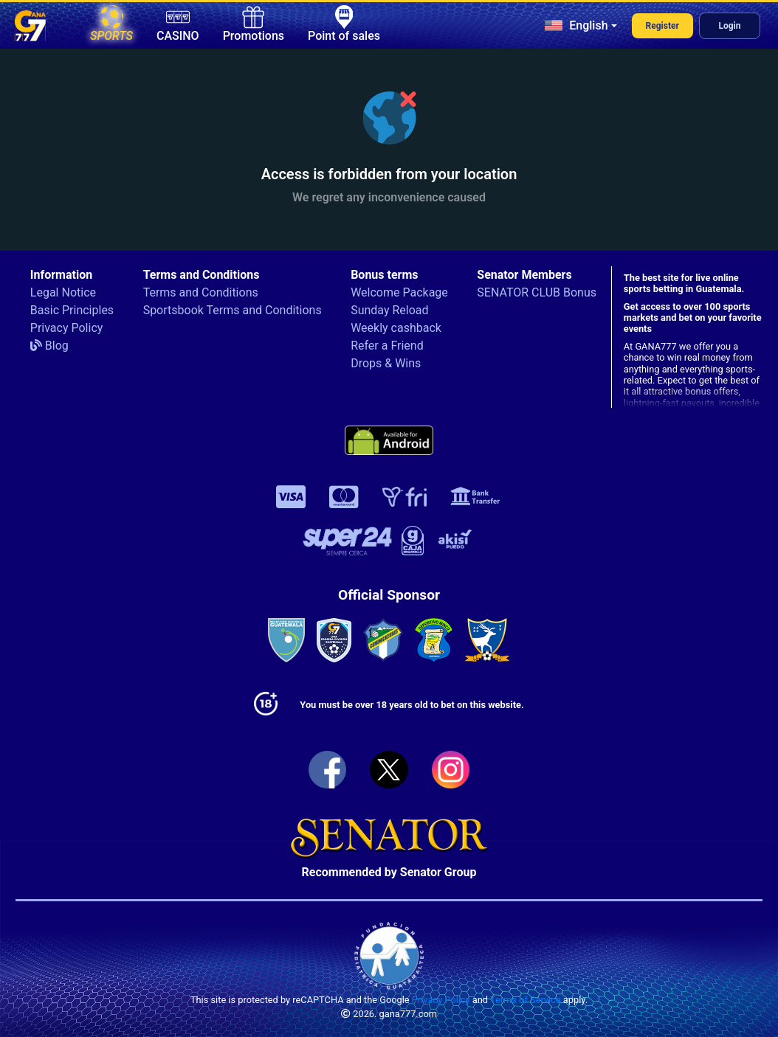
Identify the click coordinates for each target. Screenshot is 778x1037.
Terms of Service (525, 999)
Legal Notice (63, 292)
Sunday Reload (389, 310)
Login (729, 26)
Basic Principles (72, 310)
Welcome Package (399, 292)
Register (662, 26)
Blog (49, 346)
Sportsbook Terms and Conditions (232, 310)
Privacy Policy (66, 328)
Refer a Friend (387, 346)
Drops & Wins (386, 363)
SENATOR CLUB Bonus (536, 292)
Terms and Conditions (200, 292)
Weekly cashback (396, 328)
